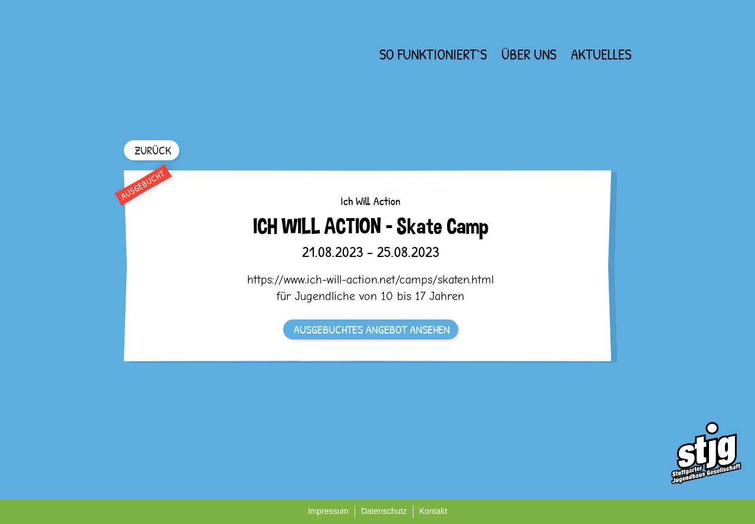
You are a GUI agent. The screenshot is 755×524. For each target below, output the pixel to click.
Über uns (528, 54)
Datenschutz (384, 511)
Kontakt (433, 511)
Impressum (328, 511)
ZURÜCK (152, 150)
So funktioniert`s (433, 54)
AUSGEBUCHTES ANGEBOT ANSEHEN (372, 329)
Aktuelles (601, 54)
